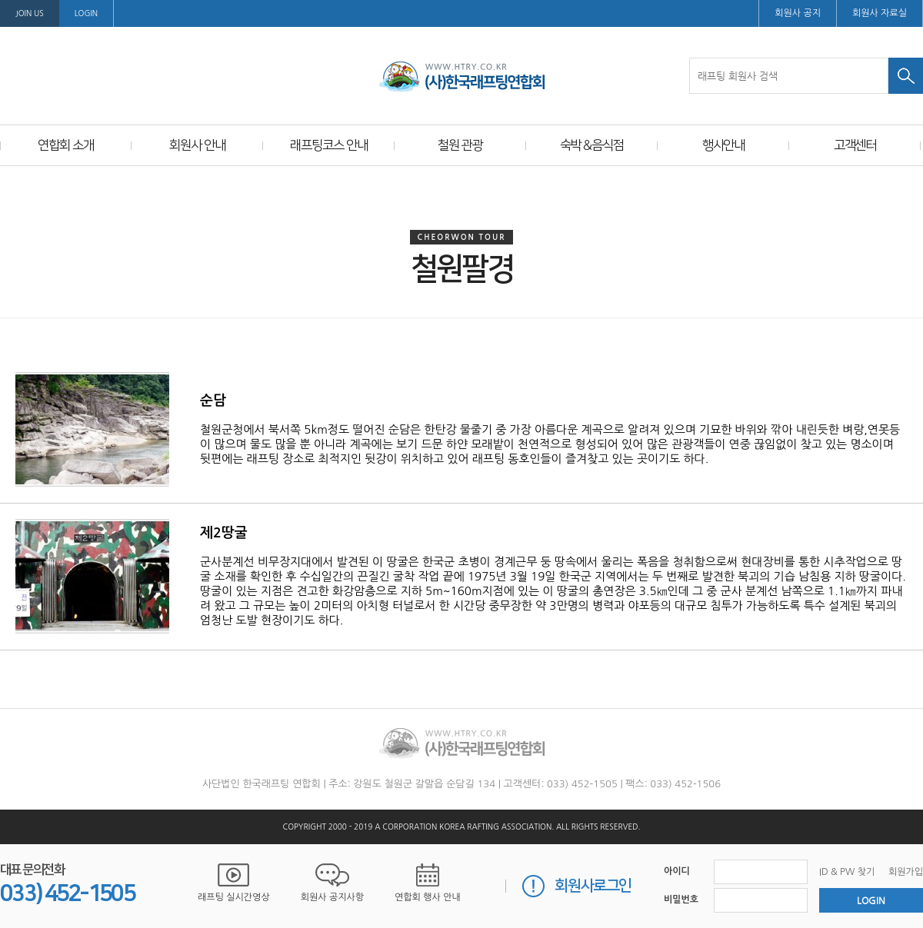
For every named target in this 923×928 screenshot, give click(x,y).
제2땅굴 (224, 533)
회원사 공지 (798, 13)
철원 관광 (460, 145)
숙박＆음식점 (592, 145)
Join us (29, 13)
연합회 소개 (65, 145)
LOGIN (86, 13)
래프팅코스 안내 (328, 145)
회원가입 (905, 871)
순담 (213, 400)
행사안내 (723, 145)
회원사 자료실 (879, 13)
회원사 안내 (197, 145)
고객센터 (855, 145)
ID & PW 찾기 (847, 871)
